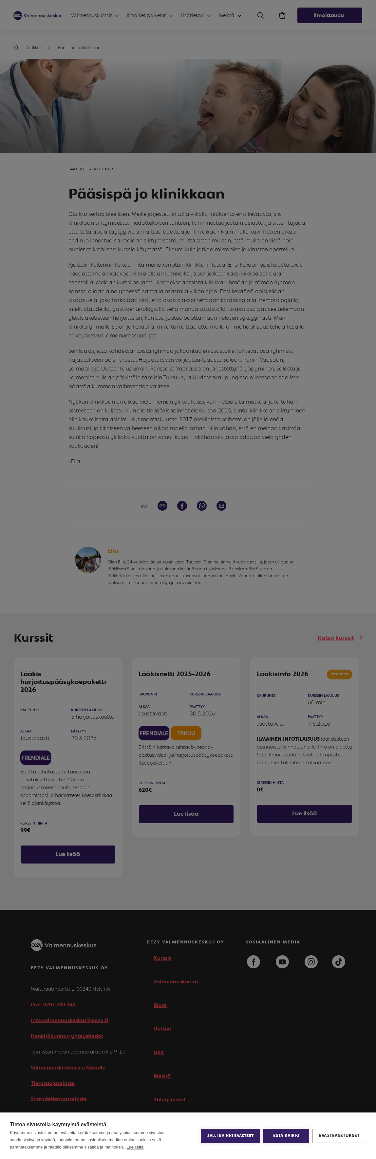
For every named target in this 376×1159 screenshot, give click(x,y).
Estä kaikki (286, 1135)
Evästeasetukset (339, 1135)
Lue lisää (134, 1147)
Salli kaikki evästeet (230, 1136)
